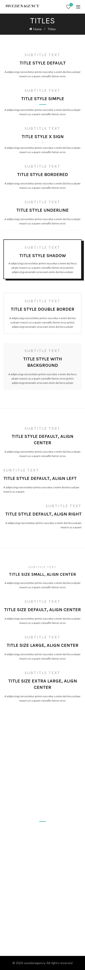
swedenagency (34, 963)
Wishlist (71, 4)
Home (37, 29)
